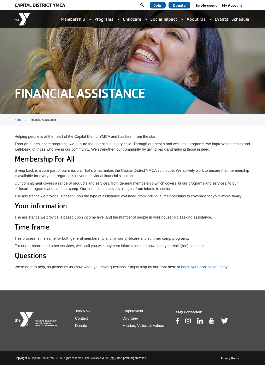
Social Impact (166, 19)
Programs (107, 19)
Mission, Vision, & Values (143, 326)
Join (157, 5)
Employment (206, 5)
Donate (179, 5)
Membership (76, 19)
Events (221, 19)
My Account (232, 5)
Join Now (82, 311)
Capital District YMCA (39, 5)
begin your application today (204, 267)
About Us (199, 19)
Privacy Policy (230, 358)
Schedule (240, 19)
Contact (81, 318)
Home (18, 119)
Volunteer (130, 318)
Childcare (135, 19)
